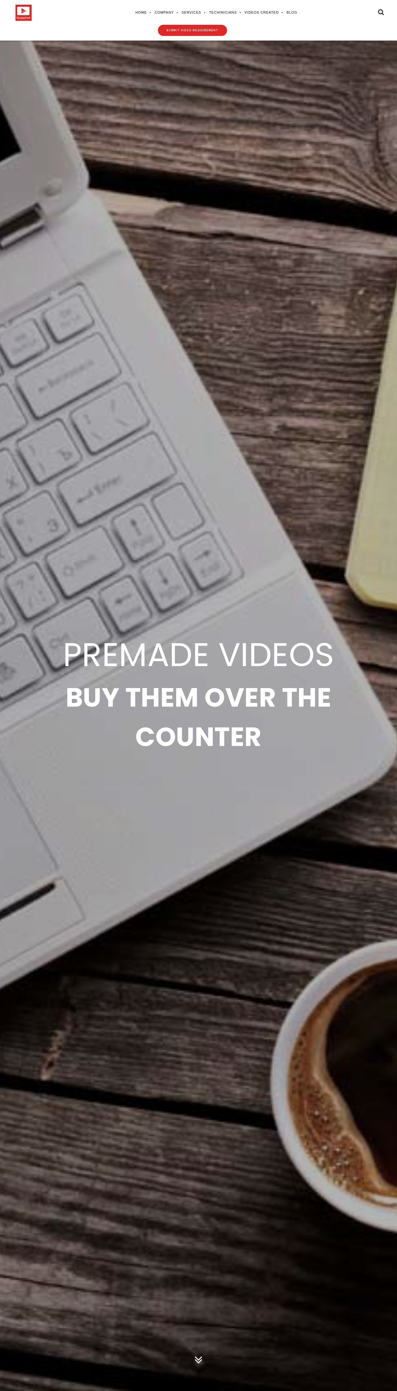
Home (141, 12)
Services (191, 12)
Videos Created (261, 12)
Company (164, 12)
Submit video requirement (192, 30)
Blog (291, 12)
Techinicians (223, 12)
